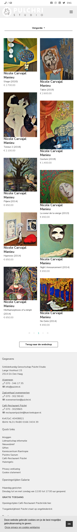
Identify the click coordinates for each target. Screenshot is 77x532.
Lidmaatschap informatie (14, 440)
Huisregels (7, 462)
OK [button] (69, 524)
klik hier (47, 503)
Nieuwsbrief (8, 444)
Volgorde (37, 28)
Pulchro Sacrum (10, 454)
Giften (5, 447)
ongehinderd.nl (44, 509)
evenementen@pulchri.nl (18, 399)
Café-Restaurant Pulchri (14, 458)
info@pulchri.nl (13, 386)
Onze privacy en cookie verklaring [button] (22, 527)
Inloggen (6, 437)
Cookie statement (11, 472)
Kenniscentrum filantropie (15, 451)
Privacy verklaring (11, 469)
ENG (69, 2)
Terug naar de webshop (38, 344)
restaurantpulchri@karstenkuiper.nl (23, 412)
